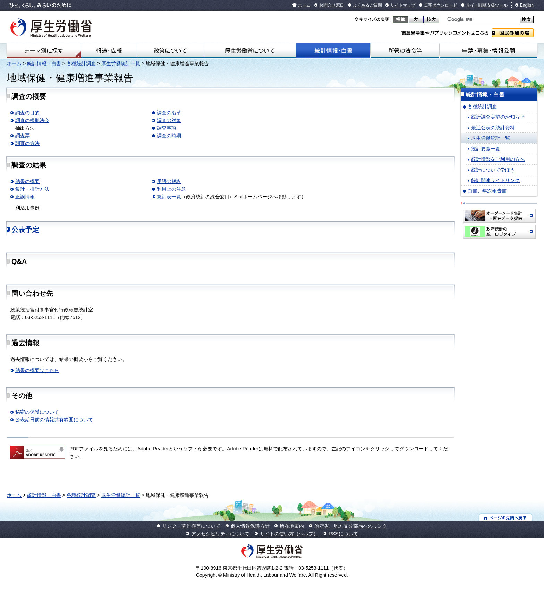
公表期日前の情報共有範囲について (54, 419)
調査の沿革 (169, 112)
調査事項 (166, 128)
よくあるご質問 (367, 5)
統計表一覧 (169, 196)
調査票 (22, 135)
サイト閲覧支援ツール (487, 5)
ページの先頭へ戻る (506, 517)
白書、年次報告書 (487, 190)
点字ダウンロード (440, 5)
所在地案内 (292, 526)
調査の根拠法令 (32, 120)
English (527, 5)
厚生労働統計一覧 (120, 63)
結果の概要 (27, 181)
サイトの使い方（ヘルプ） (289, 533)
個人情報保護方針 (250, 526)
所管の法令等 (405, 50)
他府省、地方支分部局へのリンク (350, 526)
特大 (431, 19)
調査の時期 (169, 135)
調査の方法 (27, 143)
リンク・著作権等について (191, 526)
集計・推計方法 (32, 189)
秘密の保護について (37, 412)
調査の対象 (169, 120)
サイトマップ (402, 5)
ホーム (304, 5)
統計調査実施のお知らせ (498, 117)
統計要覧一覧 (485, 149)
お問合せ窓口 (331, 5)
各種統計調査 (81, 63)
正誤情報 (25, 196)
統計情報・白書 (333, 50)
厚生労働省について (249, 50)
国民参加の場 (513, 32)
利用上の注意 (171, 189)
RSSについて (343, 533)
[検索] (482, 19)
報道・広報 (109, 50)
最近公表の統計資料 (493, 127)
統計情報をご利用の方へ (498, 159)
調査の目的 (27, 112)
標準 (400, 19)
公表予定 (25, 229)
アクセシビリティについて (220, 533)
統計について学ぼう (493, 170)
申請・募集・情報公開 (488, 50)
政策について (170, 50)
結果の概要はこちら (37, 370)
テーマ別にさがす (44, 51)
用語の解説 (169, 181)
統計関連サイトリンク (495, 180)
